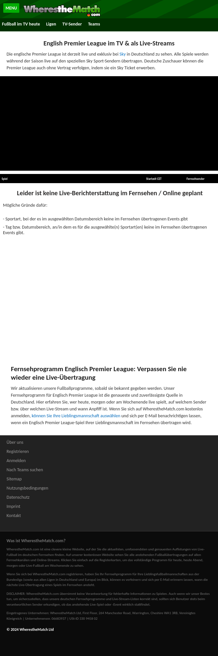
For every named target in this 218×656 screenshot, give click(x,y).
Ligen (51, 24)
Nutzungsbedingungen (27, 488)
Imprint (13, 506)
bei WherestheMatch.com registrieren (55, 574)
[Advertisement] (109, 123)
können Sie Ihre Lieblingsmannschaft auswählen (76, 416)
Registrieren (18, 451)
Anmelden (16, 460)
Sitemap (14, 479)
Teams (94, 24)
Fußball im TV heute (21, 24)
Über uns (15, 442)
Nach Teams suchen (25, 470)
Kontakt (14, 515)
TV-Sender (72, 24)
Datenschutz (18, 497)
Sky (123, 54)
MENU (11, 8)
